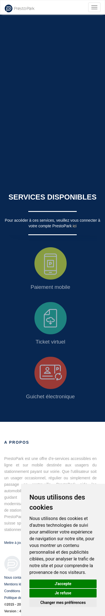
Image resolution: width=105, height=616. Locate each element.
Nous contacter (15, 578)
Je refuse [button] (63, 593)
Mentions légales (16, 584)
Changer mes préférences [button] (63, 602)
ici (74, 226)
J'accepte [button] (63, 583)
